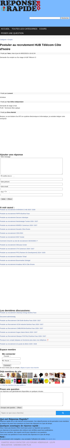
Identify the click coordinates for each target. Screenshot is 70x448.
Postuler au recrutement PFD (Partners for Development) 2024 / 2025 (22, 250)
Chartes (5, 439)
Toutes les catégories (24, 28)
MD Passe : (5, 356)
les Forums (31, 439)
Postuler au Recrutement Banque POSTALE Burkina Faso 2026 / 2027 (22, 332)
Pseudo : (5, 352)
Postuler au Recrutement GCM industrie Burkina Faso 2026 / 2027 (21, 321)
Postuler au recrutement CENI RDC (11, 231)
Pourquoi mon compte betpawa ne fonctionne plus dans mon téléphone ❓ (23, 336)
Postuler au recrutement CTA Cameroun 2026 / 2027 (16, 246)
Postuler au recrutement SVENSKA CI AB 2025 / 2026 (17, 208)
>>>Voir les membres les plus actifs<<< (12, 380)
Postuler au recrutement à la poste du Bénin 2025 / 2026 (18, 340)
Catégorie (3, 39)
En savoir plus (49, 436)
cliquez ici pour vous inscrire (28, 363)
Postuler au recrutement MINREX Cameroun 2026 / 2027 (18, 223)
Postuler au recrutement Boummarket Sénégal (14, 257)
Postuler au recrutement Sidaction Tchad (13, 254)
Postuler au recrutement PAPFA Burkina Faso (14, 212)
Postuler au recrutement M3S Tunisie (11, 235)
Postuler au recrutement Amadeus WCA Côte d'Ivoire (17, 261)
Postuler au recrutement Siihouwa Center (13, 242)
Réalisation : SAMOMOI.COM (13, 442)
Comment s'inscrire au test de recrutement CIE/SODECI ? (18, 238)
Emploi (10, 39)
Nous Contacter (17, 439)
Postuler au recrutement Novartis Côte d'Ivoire (14, 227)
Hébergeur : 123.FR (46, 439)
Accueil (5, 28)
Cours (43, 28)
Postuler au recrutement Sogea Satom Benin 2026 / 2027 (18, 328)
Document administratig (7, 313)
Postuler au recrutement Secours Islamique (13, 216)
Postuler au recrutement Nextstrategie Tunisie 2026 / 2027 (18, 219)
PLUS (29, 442)
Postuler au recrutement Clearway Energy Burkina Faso (17, 309)
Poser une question (12, 33)
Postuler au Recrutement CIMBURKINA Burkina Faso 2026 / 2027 (21, 325)
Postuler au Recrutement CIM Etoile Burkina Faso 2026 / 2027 (20, 317)
